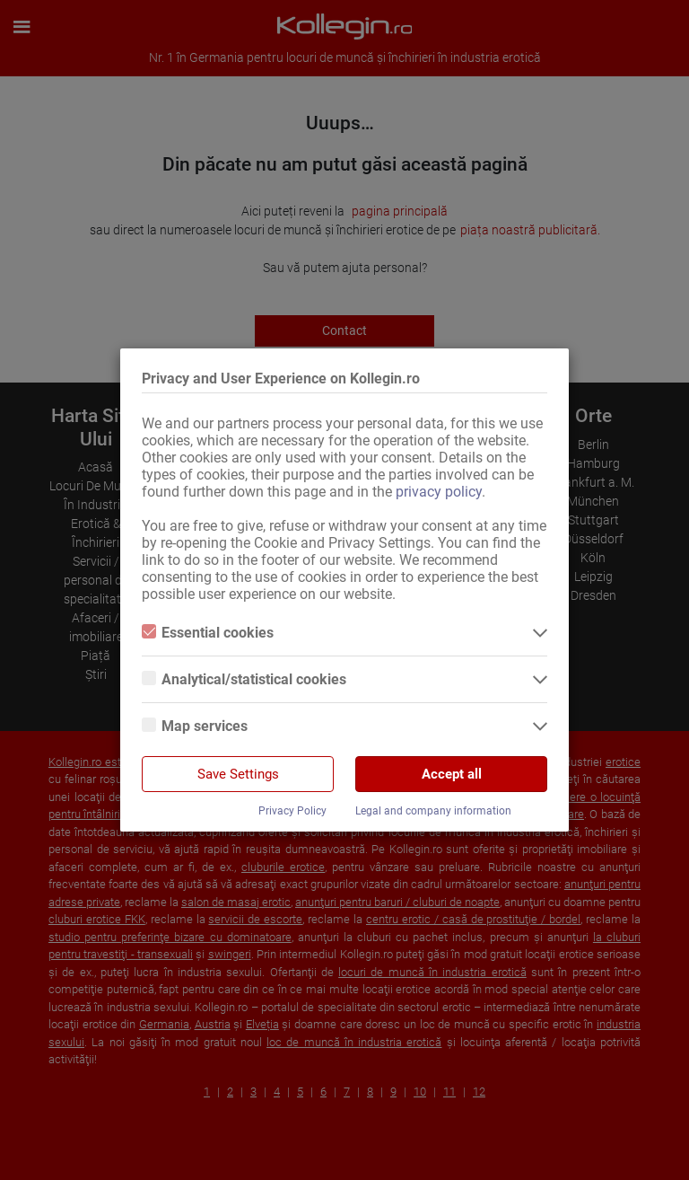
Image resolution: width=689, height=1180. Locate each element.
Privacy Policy (292, 811)
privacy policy (439, 491)
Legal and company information (433, 811)
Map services (195, 726)
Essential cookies (208, 632)
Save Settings (238, 774)
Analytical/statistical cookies (244, 679)
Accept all (452, 774)
